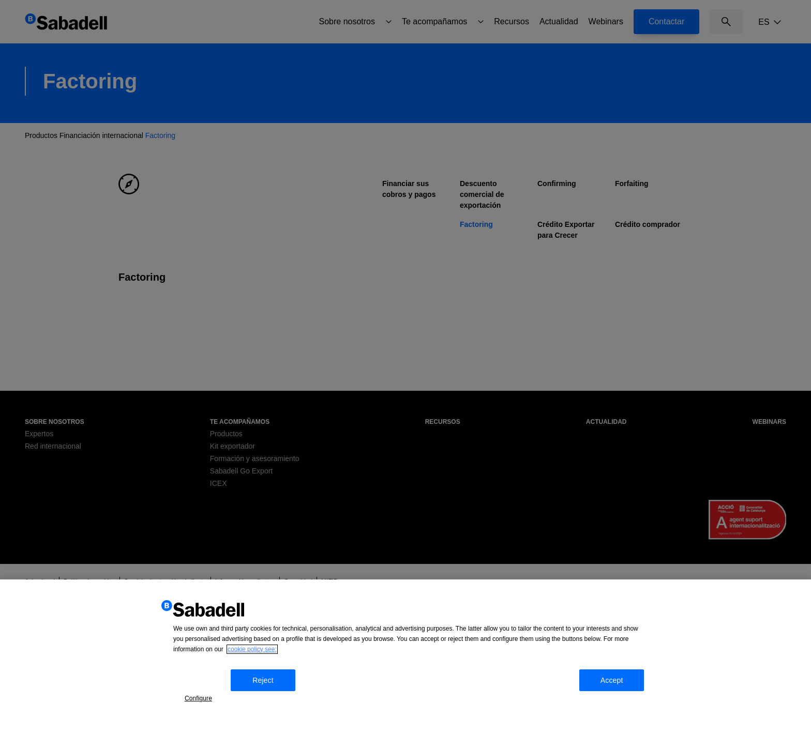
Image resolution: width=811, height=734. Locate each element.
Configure (204, 693)
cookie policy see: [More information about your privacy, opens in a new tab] (252, 666)
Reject (268, 695)
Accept (621, 695)
